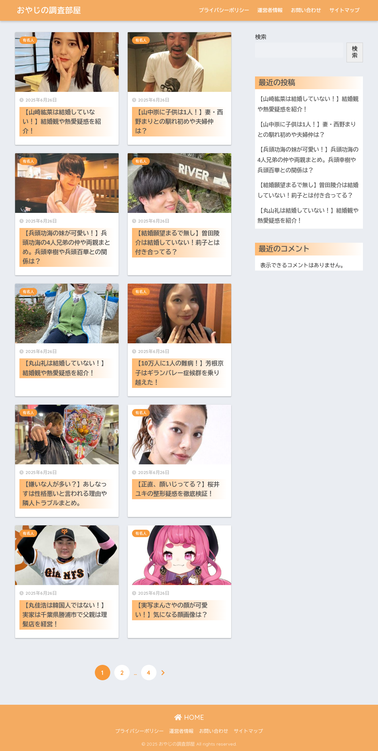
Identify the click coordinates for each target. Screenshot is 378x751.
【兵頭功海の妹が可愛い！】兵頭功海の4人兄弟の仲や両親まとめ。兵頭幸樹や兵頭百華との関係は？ (308, 160)
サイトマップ (344, 10)
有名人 (28, 40)
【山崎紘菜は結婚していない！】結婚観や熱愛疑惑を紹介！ (308, 104)
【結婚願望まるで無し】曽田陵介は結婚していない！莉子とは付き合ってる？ (308, 190)
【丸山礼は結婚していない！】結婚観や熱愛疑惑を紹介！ (308, 216)
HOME (189, 717)
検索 (260, 37)
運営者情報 (269, 10)
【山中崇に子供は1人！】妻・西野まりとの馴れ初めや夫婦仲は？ (306, 129)
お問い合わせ (306, 10)
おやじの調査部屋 (49, 10)
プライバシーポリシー (224, 10)
